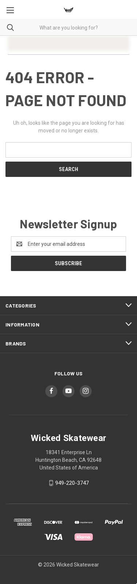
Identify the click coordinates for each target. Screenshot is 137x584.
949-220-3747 (72, 483)
